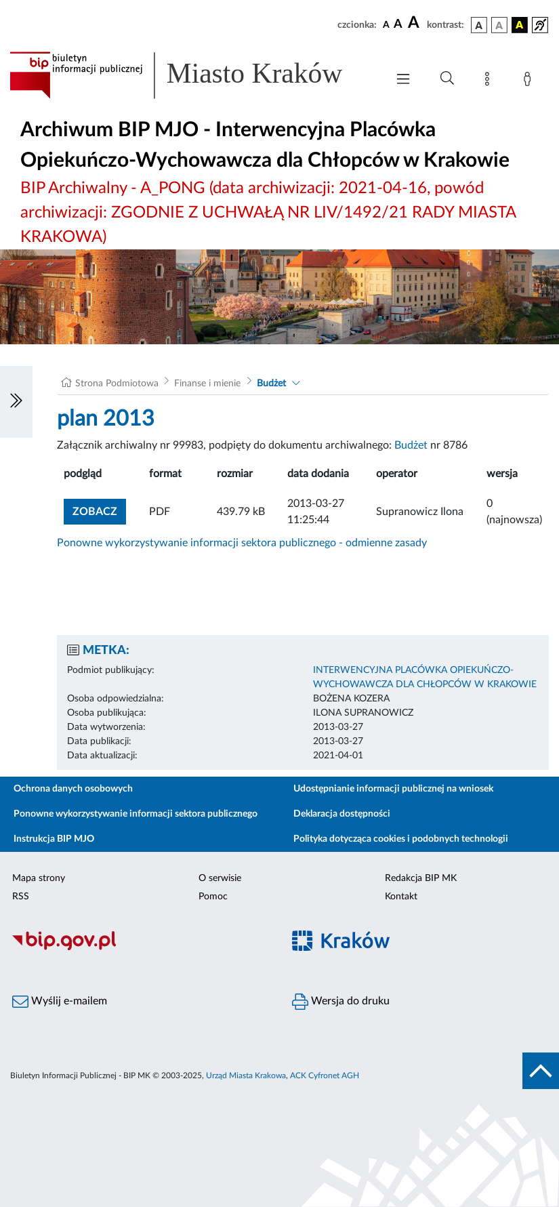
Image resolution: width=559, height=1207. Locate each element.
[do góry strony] (540, 1070)
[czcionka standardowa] (386, 24)
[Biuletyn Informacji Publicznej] (140, 948)
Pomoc (213, 896)
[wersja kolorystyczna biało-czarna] (499, 25)
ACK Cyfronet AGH (324, 1075)
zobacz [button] (99, 510)
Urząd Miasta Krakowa (246, 1075)
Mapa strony (38, 878)
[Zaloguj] (530, 81)
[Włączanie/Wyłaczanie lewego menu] (16, 402)
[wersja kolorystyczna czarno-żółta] (520, 25)
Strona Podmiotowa (117, 383)
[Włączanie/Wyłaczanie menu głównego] (403, 80)
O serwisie (220, 878)
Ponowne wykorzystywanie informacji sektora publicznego (135, 814)
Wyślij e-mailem (59, 1002)
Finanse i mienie (207, 383)
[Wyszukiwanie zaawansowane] (447, 78)
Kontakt (401, 896)
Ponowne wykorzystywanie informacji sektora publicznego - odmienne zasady (242, 542)
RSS (20, 896)
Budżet (271, 383)
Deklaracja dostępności (341, 814)
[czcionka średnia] (398, 25)
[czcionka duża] (415, 23)
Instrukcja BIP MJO (54, 839)
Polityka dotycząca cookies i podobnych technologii (400, 839)
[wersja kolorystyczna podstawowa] (479, 25)
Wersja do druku (341, 1002)
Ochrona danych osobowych (73, 789)
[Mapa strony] (489, 81)
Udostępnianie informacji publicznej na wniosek (393, 789)
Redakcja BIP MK (421, 878)
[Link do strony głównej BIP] (191, 75)
